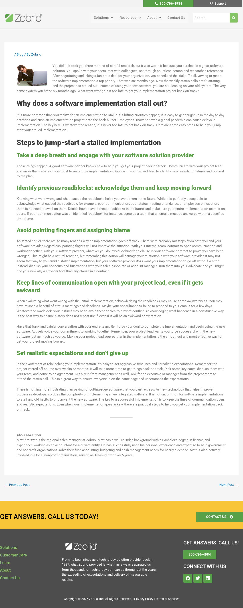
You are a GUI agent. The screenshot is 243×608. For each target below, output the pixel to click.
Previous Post (17, 484)
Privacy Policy (143, 599)
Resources (128, 18)
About (153, 18)
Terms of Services (167, 599)
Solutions (101, 18)
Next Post (228, 484)
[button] (100, 18)
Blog (20, 54)
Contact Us (176, 18)
